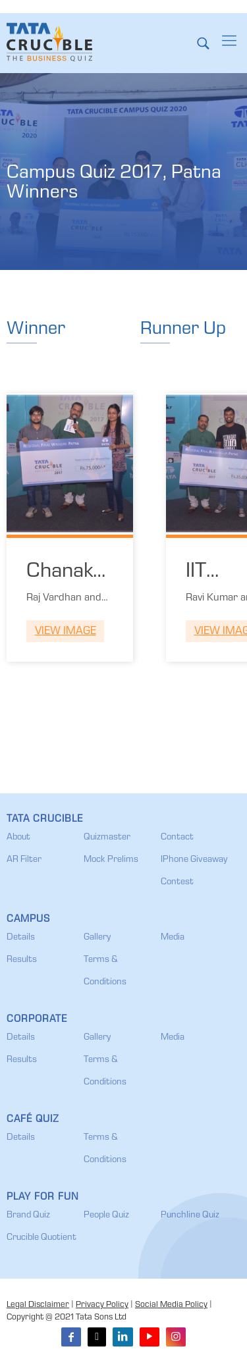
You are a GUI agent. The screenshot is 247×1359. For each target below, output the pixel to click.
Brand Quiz (28, 1215)
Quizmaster (107, 837)
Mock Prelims (111, 860)
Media (172, 937)
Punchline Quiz (190, 1215)
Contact (177, 837)
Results (22, 960)
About (18, 837)
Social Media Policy (171, 1305)
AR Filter (24, 860)
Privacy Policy (102, 1305)
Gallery (97, 937)
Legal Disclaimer (38, 1305)
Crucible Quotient (41, 1237)
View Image (65, 631)
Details (21, 937)
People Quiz (106, 1215)
